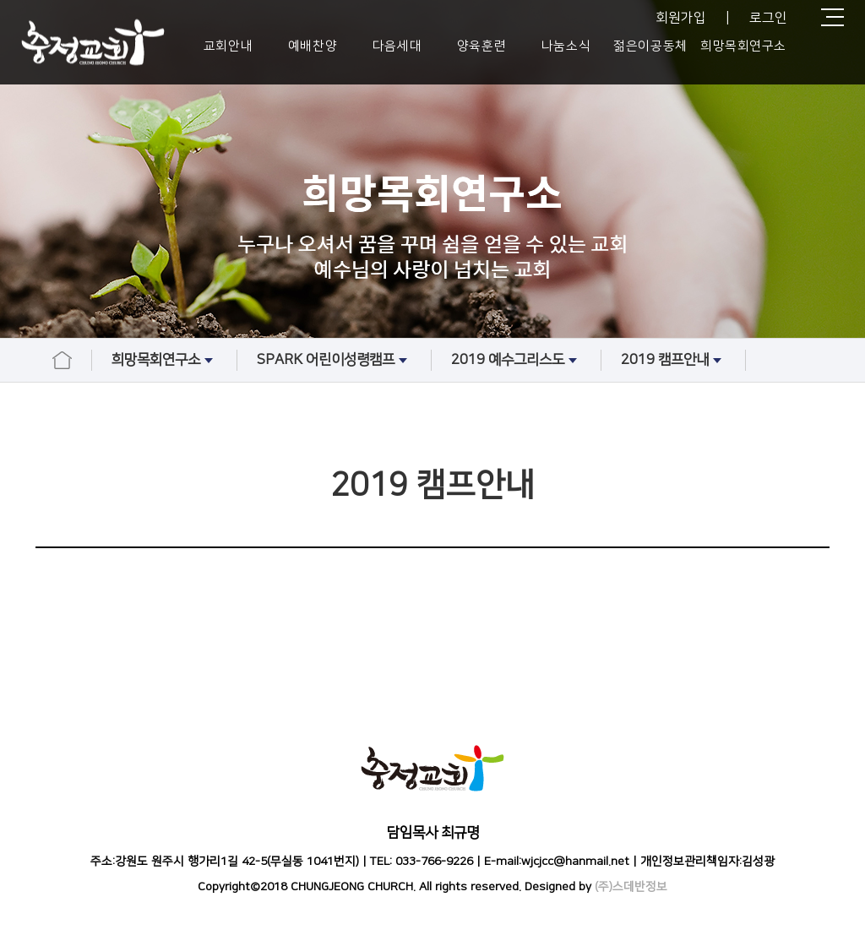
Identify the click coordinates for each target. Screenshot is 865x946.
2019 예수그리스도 (516, 360)
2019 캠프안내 (673, 360)
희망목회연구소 (743, 46)
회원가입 (681, 17)
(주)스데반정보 (631, 887)
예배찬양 (312, 46)
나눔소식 (565, 46)
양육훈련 (481, 46)
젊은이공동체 (650, 46)
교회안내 (228, 46)
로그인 (768, 17)
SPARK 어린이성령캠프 (334, 360)
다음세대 (397, 46)
